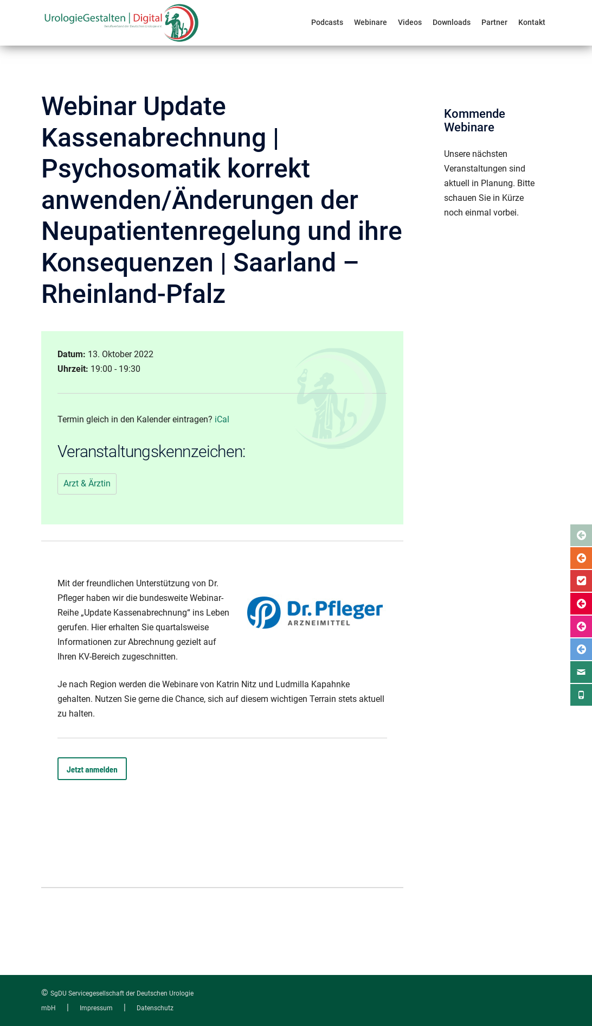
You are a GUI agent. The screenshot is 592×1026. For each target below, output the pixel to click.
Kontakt (531, 22)
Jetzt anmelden (92, 769)
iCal (222, 419)
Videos (410, 22)
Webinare (370, 22)
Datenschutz (155, 1008)
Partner (494, 22)
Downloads (452, 22)
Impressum (96, 1008)
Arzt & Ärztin (87, 483)
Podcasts (327, 22)
